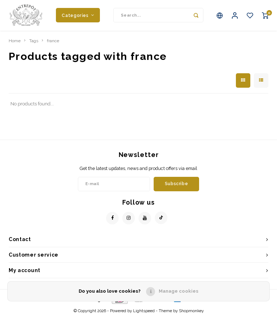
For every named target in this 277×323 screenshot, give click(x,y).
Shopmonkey (191, 316)
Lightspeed (144, 316)
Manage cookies (178, 291)
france (53, 46)
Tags (33, 46)
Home (15, 46)
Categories (78, 18)
